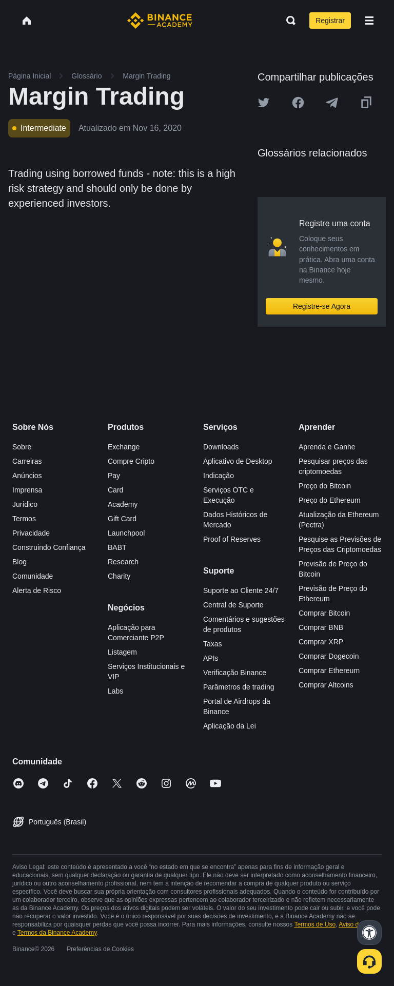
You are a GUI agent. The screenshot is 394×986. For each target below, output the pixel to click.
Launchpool (126, 533)
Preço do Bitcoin (325, 486)
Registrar (330, 20)
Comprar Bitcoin (324, 613)
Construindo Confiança (48, 547)
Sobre (21, 447)
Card (115, 490)
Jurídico (24, 504)
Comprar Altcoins (326, 685)
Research (123, 562)
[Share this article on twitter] (264, 102)
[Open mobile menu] (369, 20)
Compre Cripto (131, 461)
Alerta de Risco (36, 590)
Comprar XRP (321, 642)
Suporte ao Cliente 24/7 (241, 590)
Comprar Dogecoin (329, 656)
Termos (24, 519)
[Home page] (159, 20)
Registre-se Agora (321, 306)
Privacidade (31, 533)
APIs (211, 658)
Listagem (122, 652)
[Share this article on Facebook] (298, 102)
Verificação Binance (234, 672)
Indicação (218, 475)
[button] (369, 20)
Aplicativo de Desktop (237, 461)
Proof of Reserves (232, 539)
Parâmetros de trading (238, 687)
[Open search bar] (288, 20)
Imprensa (27, 490)
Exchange (124, 447)
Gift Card (122, 519)
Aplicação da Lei (229, 726)
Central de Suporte (233, 605)
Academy (122, 504)
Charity (119, 576)
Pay (114, 475)
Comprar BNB (321, 627)
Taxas (212, 644)
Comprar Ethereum (329, 670)
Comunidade (32, 576)
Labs (115, 691)
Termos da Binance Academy (57, 932)
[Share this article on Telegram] (332, 102)
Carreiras (27, 461)
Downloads (221, 447)
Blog (19, 562)
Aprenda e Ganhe (327, 447)
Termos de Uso (315, 924)
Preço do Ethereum (330, 500)
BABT (117, 547)
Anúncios (27, 475)
